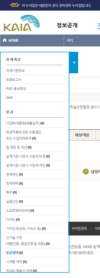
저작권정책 (79, 228)
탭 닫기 (73, 62)
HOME (13, 40)
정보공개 (67, 25)
